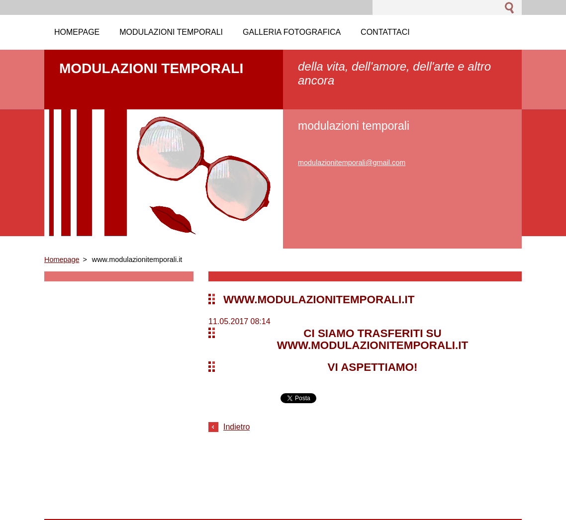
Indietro (236, 427)
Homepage (61, 259)
